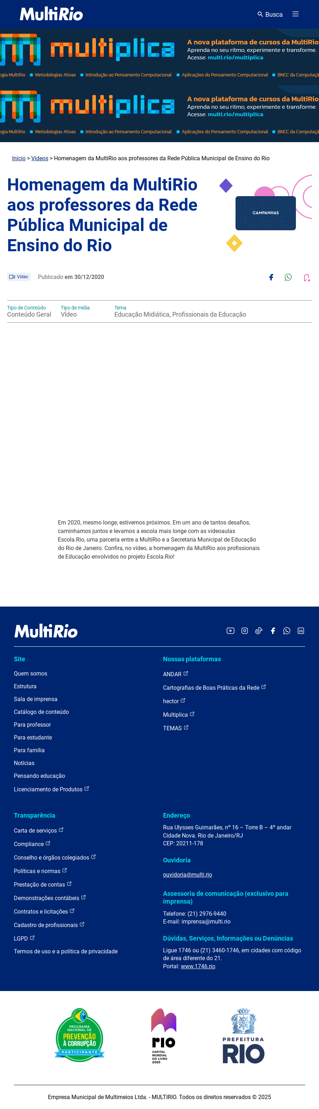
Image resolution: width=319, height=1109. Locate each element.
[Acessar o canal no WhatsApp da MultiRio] (286, 631)
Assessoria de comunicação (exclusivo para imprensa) (225, 897)
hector (174, 701)
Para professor (32, 724)
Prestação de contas (43, 884)
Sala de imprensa (36, 699)
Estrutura (25, 686)
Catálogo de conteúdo (41, 712)
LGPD (24, 938)
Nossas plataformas (192, 659)
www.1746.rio (198, 966)
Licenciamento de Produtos (52, 789)
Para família (29, 750)
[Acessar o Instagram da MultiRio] (244, 631)
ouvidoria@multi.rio (187, 874)
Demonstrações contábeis (50, 897)
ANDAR (176, 674)
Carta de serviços (39, 830)
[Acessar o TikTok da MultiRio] (258, 631)
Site (19, 659)
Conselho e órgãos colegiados (55, 857)
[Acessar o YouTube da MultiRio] (230, 631)
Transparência (34, 815)
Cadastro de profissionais (49, 924)
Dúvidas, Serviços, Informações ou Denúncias (228, 938)
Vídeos (39, 158)
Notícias (24, 763)
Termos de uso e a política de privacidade (66, 951)
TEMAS (176, 728)
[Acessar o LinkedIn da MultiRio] (301, 631)
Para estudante (33, 737)
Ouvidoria (177, 860)
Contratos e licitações (44, 911)
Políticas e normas (40, 870)
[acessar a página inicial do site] (51, 14)
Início (19, 158)
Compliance (32, 843)
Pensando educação (39, 775)
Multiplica (179, 714)
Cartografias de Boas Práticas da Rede (214, 687)
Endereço (176, 815)
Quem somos (30, 673)
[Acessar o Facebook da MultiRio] (273, 631)
